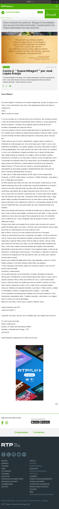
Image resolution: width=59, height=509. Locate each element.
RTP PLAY (33, 461)
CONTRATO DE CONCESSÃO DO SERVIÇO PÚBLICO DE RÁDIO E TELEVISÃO (40, 486)
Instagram (14, 454)
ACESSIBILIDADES (7, 484)
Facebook (3, 454)
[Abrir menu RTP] (29, 2)
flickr (24, 454)
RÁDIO (3, 469)
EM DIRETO (33, 463)
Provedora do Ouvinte (9, 481)
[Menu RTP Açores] (57, 6)
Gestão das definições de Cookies (42, 494)
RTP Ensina (5, 474)
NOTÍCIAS (4, 461)
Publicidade (44, 501)
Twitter (9, 454)
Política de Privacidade (8, 501)
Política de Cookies (21, 501)
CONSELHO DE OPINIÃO (37, 481)
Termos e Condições (34, 501)
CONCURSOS (34, 469)
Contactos (39, 432)
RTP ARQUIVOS (6, 471)
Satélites (4, 487)
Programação (21, 432)
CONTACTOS (5, 476)
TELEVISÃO (4, 466)
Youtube (19, 454)
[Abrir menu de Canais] (51, 13)
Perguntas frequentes (38, 471)
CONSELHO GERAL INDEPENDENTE (41, 479)
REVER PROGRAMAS (36, 466)
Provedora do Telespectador (12, 479)
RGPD (31, 492)
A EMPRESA (33, 476)
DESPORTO (4, 463)
